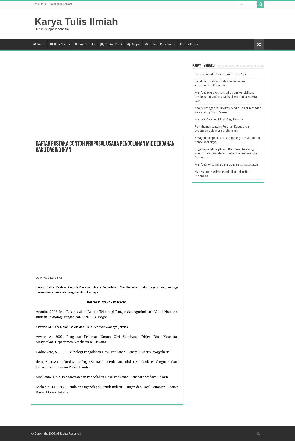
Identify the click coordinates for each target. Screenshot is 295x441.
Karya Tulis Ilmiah (76, 21)
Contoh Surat (111, 44)
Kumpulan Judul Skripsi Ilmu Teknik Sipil (221, 74)
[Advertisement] (107, 99)
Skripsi (133, 44)
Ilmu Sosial (84, 44)
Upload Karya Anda (160, 44)
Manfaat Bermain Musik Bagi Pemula (219, 119)
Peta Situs (39, 4)
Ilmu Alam (58, 44)
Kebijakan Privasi (61, 4)
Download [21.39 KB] (49, 277)
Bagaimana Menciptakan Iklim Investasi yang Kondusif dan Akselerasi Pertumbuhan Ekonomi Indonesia (226, 153)
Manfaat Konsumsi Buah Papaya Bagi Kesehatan (226, 164)
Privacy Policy (189, 44)
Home (39, 44)
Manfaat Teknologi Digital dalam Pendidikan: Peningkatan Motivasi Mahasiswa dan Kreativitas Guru (226, 97)
